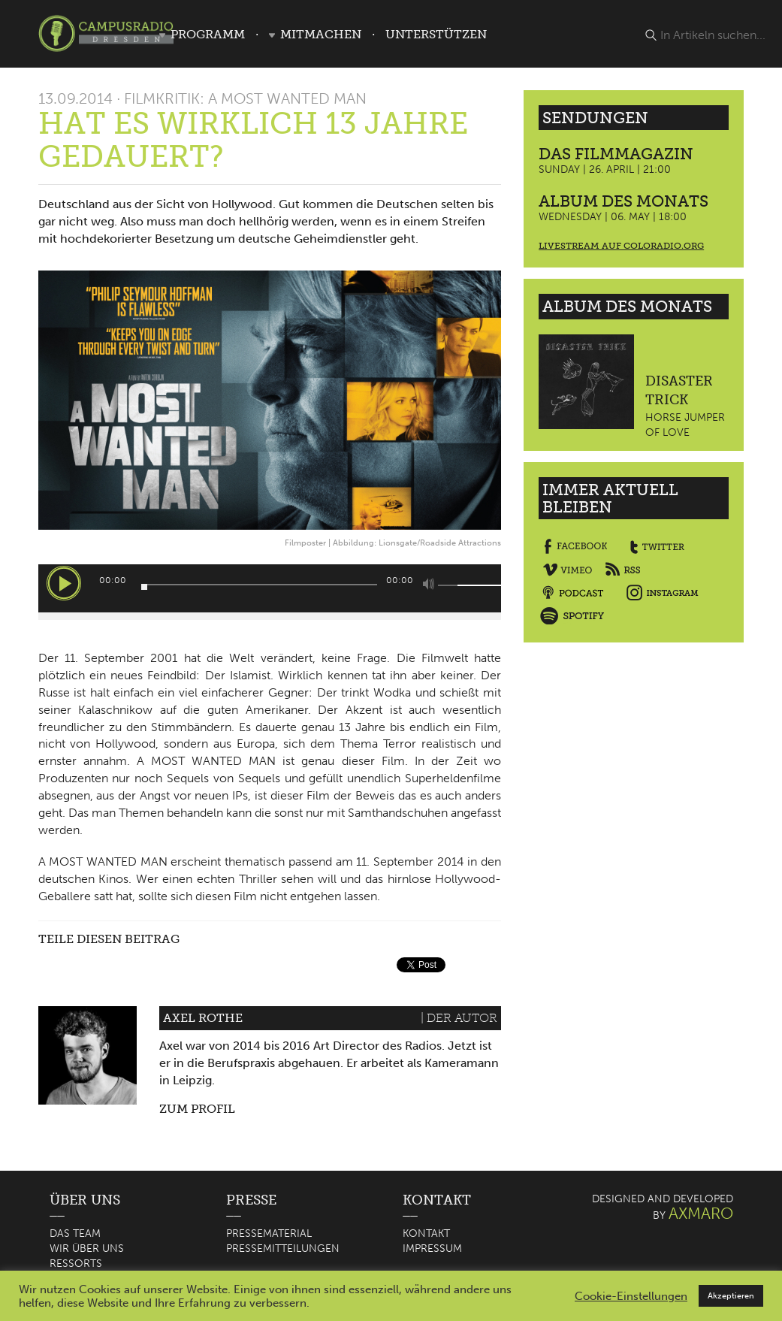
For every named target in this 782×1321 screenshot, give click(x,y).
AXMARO (701, 1213)
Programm (208, 34)
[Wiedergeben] (64, 583)
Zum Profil (197, 1109)
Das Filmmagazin (616, 153)
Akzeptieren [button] (731, 1296)
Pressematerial (269, 1233)
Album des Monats (623, 201)
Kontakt (426, 1233)
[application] (270, 588)
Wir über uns (87, 1248)
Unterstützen (436, 34)
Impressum (432, 1248)
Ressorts (76, 1263)
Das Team (75, 1233)
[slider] (259, 584)
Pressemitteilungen (283, 1248)
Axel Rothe (203, 1018)
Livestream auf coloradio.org (621, 245)
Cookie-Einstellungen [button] (631, 1296)
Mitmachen (320, 34)
